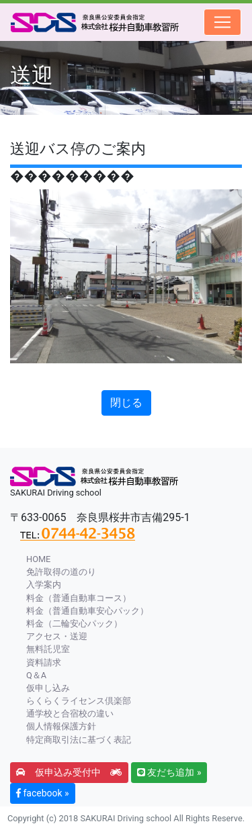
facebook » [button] (42, 793)
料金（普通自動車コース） (78, 598)
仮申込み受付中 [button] (69, 772)
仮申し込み (48, 688)
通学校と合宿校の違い (70, 713)
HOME (38, 559)
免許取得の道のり (61, 572)
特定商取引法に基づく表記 (78, 740)
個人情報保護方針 (61, 726)
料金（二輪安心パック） (74, 623)
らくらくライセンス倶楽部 (78, 701)
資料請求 (43, 662)
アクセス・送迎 (56, 636)
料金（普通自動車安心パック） (87, 611)
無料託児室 (48, 649)
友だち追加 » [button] (169, 772)
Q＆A (36, 675)
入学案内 (43, 585)
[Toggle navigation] (222, 22)
